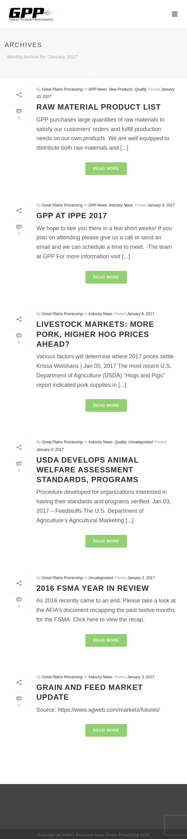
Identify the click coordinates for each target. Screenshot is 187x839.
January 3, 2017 (141, 578)
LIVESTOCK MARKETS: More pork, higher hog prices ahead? (95, 334)
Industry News (121, 205)
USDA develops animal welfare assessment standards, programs (87, 470)
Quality (140, 89)
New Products (121, 89)
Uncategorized (140, 442)
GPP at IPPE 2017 (71, 215)
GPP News (97, 89)
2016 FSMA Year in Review (92, 588)
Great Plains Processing (62, 89)
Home (92, 73)
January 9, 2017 (161, 205)
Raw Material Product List (98, 107)
